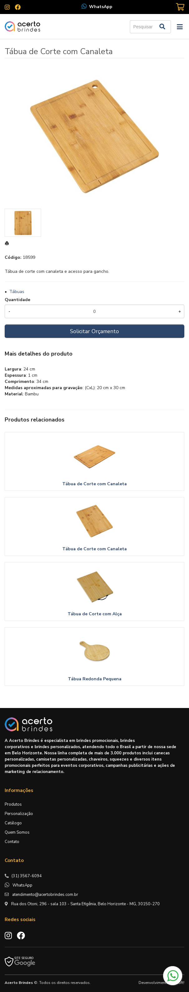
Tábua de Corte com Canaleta (94, 484)
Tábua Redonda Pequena (94, 679)
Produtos (13, 804)
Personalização (19, 814)
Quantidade (17, 300)
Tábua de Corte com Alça (95, 614)
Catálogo (13, 823)
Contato (12, 842)
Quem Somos (17, 832)
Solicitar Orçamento (94, 331)
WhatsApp (100, 7)
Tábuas (16, 292)
